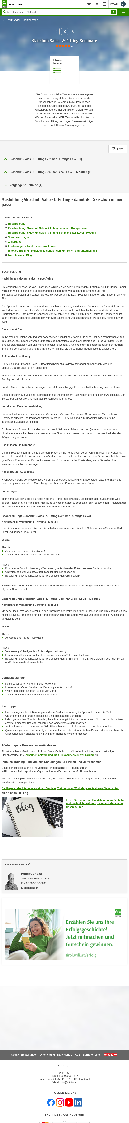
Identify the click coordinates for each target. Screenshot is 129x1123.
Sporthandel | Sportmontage (22, 20)
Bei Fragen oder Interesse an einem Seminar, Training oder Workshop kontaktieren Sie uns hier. (60, 788)
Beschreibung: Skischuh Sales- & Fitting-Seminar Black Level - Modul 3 (52, 232)
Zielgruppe (14, 241)
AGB (78, 1054)
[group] (64, 46)
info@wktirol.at (68, 1082)
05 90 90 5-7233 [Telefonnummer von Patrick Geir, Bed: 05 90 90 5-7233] (39, 878)
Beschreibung (16, 223)
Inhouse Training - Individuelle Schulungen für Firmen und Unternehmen (52, 250)
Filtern (117, 148)
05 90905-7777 (69, 1076)
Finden (113, 12)
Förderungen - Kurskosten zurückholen (32, 246)
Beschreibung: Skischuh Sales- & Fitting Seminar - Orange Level (47, 228)
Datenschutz (64, 1054)
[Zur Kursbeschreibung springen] (64, 70)
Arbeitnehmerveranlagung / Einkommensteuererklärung (59, 755)
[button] (64, 159)
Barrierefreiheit (92, 1054)
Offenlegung (47, 1054)
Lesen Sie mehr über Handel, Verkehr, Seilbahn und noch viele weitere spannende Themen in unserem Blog (95, 803)
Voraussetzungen (18, 237)
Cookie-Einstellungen (24, 1054)
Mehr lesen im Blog (20, 255)
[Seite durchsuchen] (59, 12)
